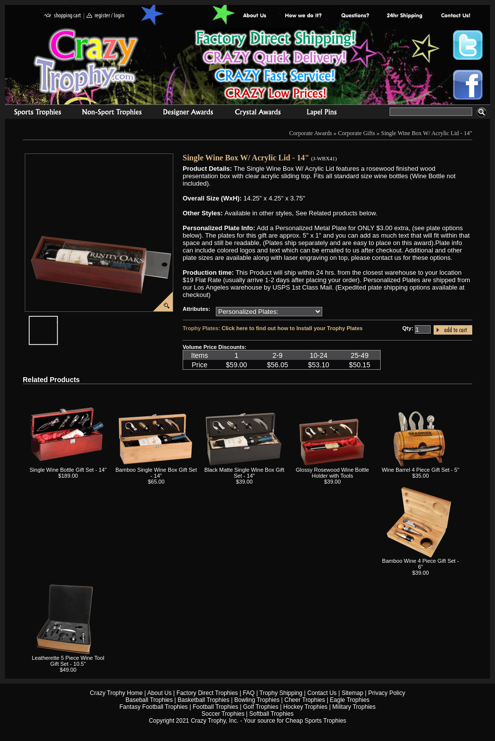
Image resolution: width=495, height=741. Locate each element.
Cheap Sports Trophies (316, 720)
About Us (255, 16)
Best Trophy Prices (275, 66)
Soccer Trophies (223, 713)
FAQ (248, 693)
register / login (105, 16)
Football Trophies (215, 706)
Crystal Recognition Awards (257, 113)
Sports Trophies (33, 113)
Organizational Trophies (112, 113)
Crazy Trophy (86, 61)
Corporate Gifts (356, 133)
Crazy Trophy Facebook (468, 84)
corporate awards (188, 113)
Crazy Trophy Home (116, 693)
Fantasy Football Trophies (153, 706)
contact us (455, 16)
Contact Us (322, 693)
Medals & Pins (323, 113)
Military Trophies (353, 706)
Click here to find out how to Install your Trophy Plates (292, 328)
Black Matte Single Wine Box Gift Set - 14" (244, 473)
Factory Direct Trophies (303, 16)
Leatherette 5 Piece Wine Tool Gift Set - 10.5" (68, 661)
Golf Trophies (260, 706)
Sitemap (352, 693)
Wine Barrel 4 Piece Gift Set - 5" (420, 470)
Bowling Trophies (256, 699)
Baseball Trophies (149, 699)
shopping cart (62, 16)
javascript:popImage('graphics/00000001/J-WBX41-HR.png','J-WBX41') (57, 320)
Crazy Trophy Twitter (468, 45)
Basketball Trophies (204, 699)
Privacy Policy (386, 693)
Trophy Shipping (280, 693)
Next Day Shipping (404, 16)
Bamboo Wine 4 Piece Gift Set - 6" (420, 564)
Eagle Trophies (349, 699)
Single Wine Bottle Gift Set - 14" (68, 470)
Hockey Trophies (305, 706)
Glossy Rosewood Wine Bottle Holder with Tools (332, 473)
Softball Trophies (271, 713)
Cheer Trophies (305, 699)
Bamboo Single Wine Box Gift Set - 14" (156, 473)
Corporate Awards (310, 133)
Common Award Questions (355, 16)
